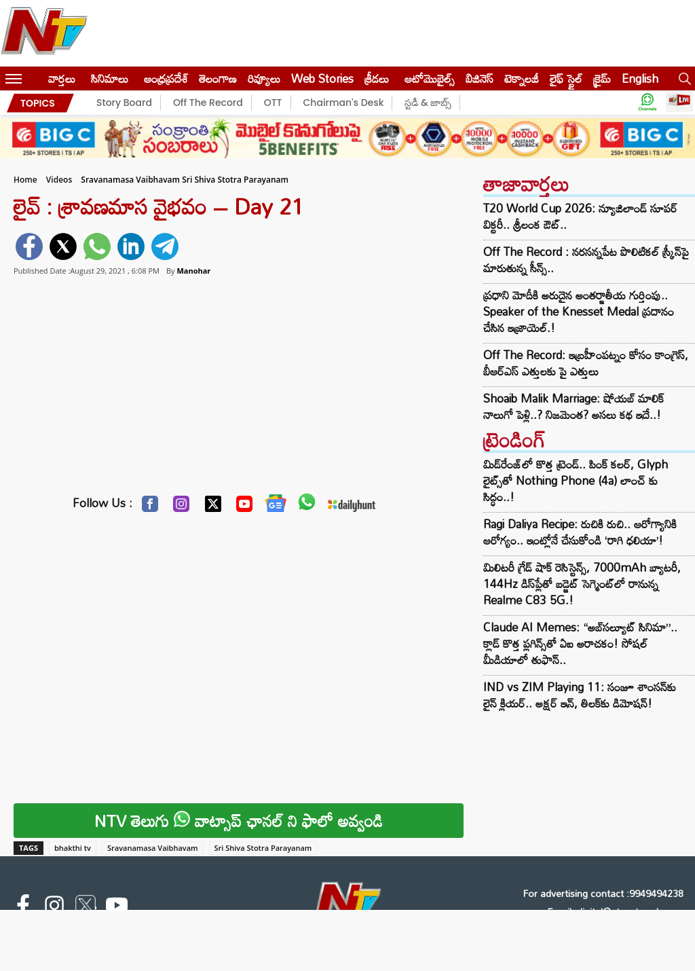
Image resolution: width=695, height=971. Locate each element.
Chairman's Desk (343, 102)
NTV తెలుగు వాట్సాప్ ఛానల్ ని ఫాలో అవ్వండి (238, 821)
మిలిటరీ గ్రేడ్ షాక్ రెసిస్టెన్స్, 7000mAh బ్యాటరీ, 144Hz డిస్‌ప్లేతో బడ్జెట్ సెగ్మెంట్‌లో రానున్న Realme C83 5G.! (582, 583)
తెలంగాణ (218, 78)
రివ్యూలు (264, 78)
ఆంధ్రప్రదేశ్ (166, 78)
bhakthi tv (72, 848)
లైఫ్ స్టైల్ (566, 78)
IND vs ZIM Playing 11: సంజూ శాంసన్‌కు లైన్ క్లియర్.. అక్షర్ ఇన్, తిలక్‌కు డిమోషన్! (579, 695)
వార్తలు (61, 78)
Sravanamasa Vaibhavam (152, 848)
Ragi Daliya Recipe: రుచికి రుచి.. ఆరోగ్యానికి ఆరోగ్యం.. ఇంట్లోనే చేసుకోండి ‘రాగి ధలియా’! (580, 532)
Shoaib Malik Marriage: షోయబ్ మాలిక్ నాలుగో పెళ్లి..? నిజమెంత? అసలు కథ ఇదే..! (573, 406)
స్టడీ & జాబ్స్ (428, 102)
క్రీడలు (376, 78)
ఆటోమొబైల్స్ (430, 78)
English (640, 78)
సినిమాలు (109, 78)
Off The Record (208, 102)
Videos (59, 179)
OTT (273, 102)
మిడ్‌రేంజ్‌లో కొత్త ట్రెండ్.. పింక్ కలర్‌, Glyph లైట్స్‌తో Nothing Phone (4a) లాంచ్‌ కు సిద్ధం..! (575, 480)
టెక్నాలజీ (521, 78)
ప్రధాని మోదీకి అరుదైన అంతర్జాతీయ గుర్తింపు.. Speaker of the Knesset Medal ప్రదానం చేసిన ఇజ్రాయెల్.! (578, 311)
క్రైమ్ (602, 78)
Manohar (193, 270)
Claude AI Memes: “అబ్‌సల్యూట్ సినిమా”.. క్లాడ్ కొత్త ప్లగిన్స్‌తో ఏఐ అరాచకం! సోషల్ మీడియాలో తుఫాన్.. (580, 643)
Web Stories (322, 78)
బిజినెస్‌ (479, 78)
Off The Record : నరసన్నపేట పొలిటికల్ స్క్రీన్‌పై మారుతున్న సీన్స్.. (586, 260)
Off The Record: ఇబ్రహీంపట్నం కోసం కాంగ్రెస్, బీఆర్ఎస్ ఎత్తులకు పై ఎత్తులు (585, 363)
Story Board (124, 102)
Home (25, 179)
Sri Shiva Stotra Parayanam (263, 848)
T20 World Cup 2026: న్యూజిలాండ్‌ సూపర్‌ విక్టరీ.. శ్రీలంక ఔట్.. (580, 216)
